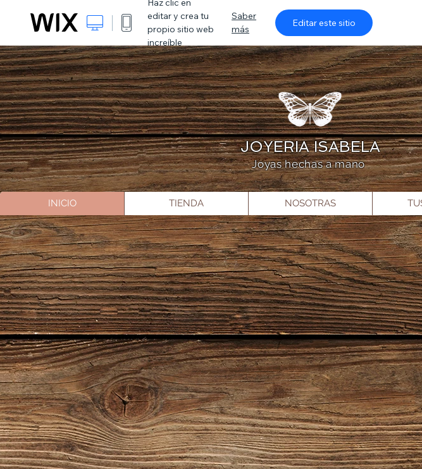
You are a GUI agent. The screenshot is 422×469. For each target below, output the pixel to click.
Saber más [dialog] (244, 22)
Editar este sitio (324, 22)
